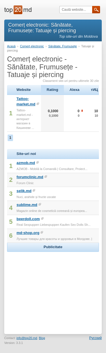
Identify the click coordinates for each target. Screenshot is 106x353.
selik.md (24, 191)
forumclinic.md (30, 177)
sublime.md (27, 205)
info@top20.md (26, 338)
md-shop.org (28, 233)
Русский (95, 338)
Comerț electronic (32, 46)
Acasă (11, 46)
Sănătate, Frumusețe (62, 46)
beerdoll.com (28, 219)
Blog (42, 338)
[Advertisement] (53, 288)
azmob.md (26, 163)
